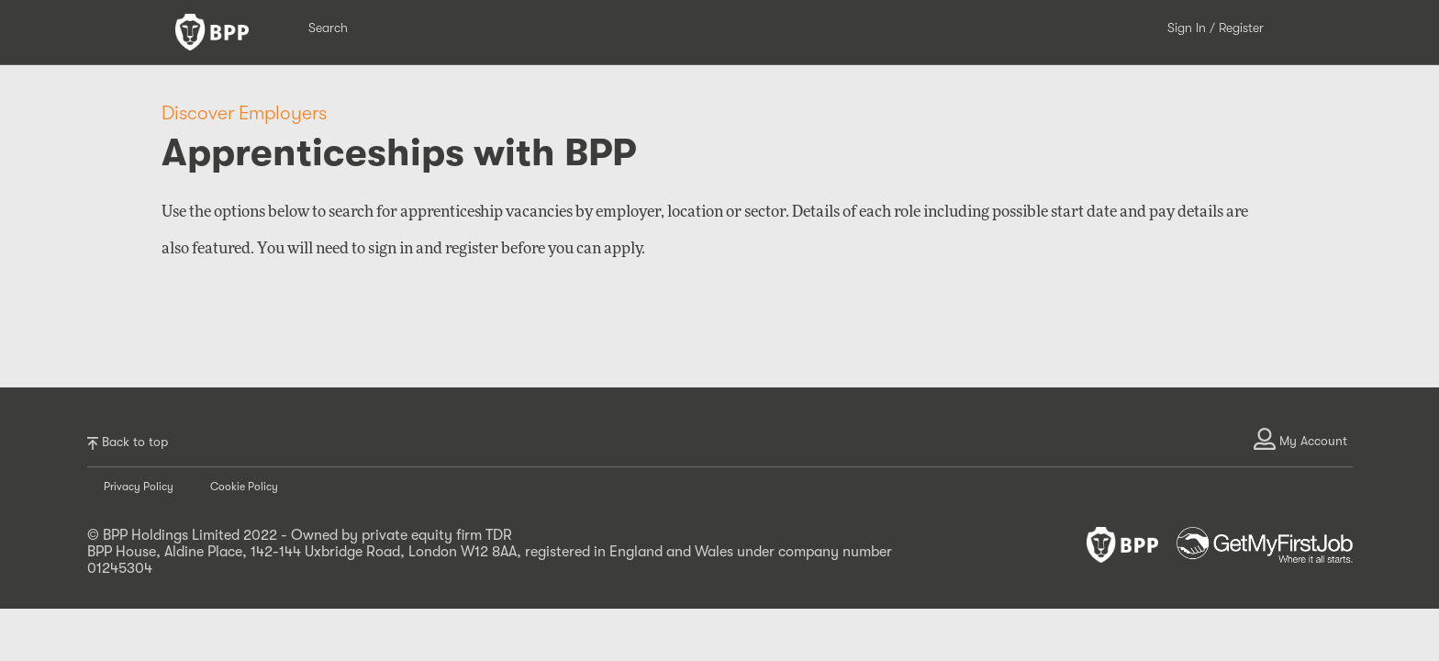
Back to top (127, 442)
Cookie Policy (244, 486)
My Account (1300, 439)
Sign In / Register (1215, 27)
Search (328, 27)
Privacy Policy (138, 486)
